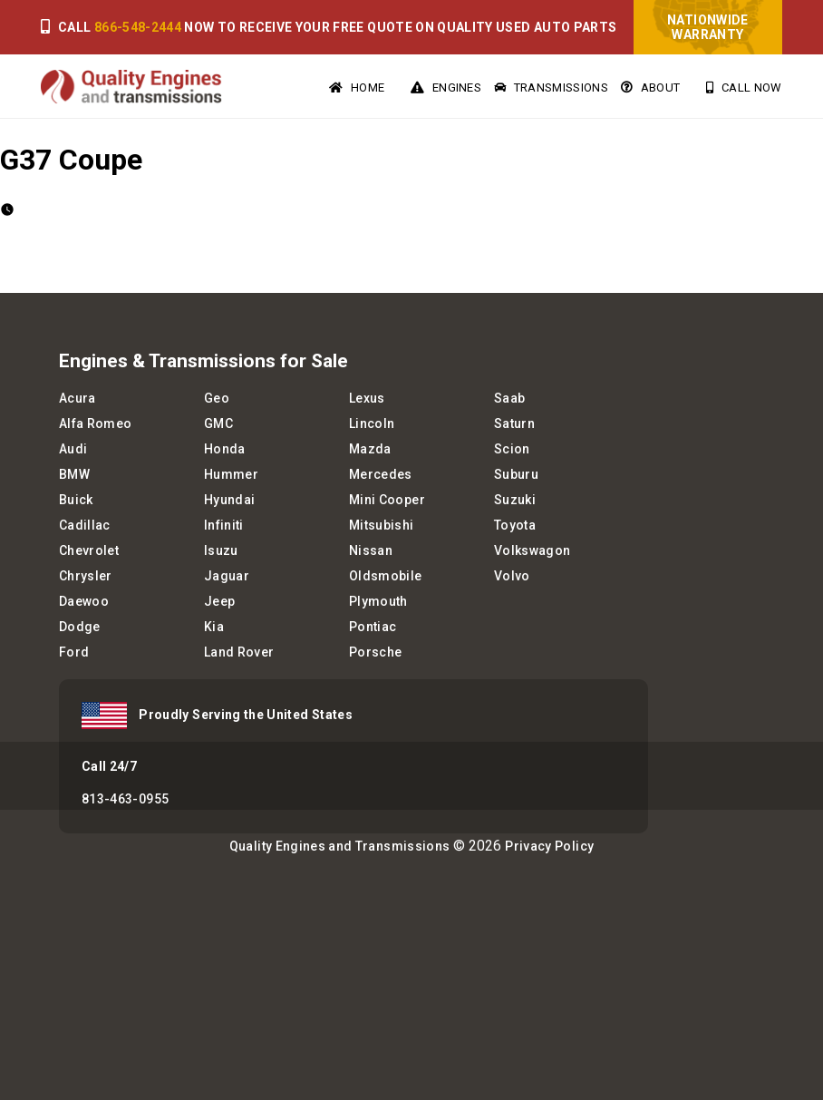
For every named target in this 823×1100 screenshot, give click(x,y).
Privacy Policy (549, 846)
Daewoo (84, 601)
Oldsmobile (385, 576)
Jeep (219, 601)
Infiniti (224, 525)
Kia (214, 626)
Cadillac (85, 525)
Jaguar (226, 576)
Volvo (512, 576)
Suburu (516, 474)
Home (356, 87)
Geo (216, 398)
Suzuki (515, 499)
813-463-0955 (125, 799)
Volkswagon (532, 550)
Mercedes (380, 474)
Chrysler (85, 576)
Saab (509, 398)
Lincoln (371, 423)
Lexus (367, 398)
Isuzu (221, 550)
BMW (74, 474)
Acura (77, 398)
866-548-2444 (137, 27)
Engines (446, 87)
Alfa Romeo (95, 423)
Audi (73, 449)
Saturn (514, 423)
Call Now (743, 87)
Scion (512, 449)
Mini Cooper (387, 499)
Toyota (515, 525)
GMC (218, 423)
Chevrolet (89, 550)
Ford (74, 652)
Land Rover (239, 652)
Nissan (370, 550)
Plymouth (378, 601)
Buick (76, 499)
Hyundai (229, 499)
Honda (225, 449)
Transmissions (551, 87)
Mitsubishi (381, 525)
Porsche (375, 652)
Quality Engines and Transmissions (339, 846)
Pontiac (372, 626)
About (650, 87)
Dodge (80, 626)
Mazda (370, 449)
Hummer (231, 474)
